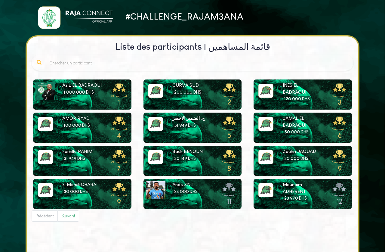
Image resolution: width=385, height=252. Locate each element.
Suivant (68, 215)
